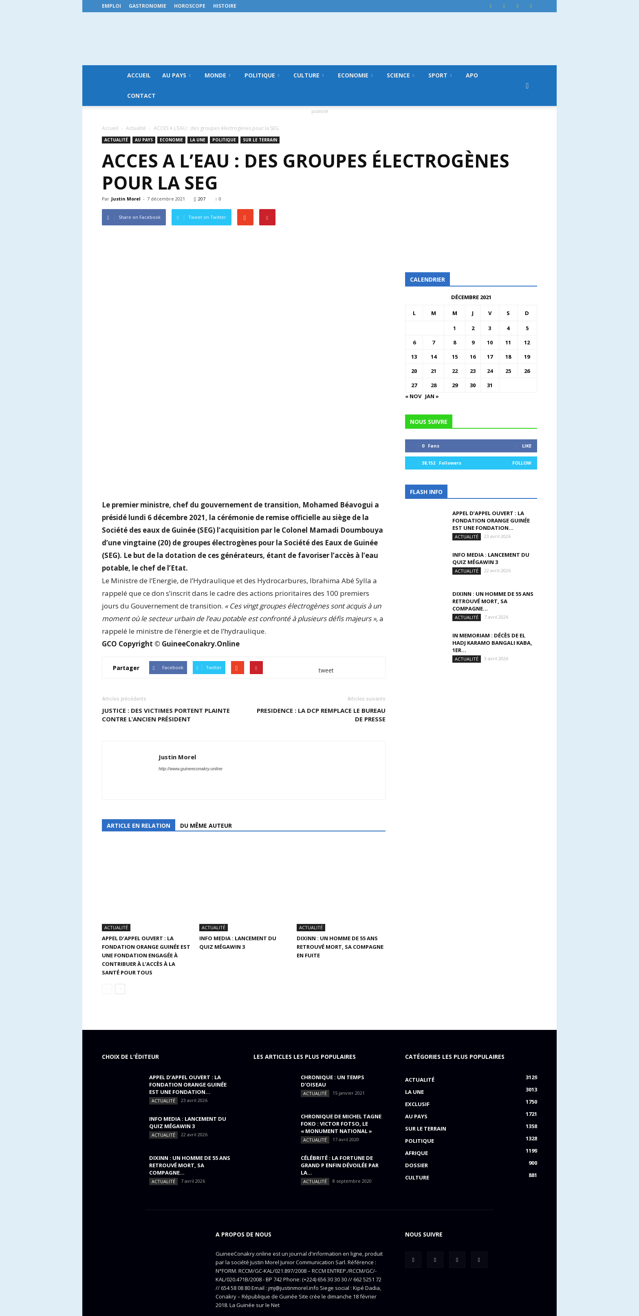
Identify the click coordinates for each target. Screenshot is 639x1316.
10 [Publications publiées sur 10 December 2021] (490, 342)
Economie (355, 75)
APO (472, 75)
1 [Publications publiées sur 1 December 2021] (454, 328)
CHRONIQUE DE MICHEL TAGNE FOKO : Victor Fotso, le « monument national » (341, 1096)
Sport (440, 75)
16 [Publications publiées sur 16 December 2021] (473, 356)
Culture (308, 75)
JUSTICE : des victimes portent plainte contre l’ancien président (166, 714)
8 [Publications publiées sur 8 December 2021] (454, 342)
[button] (527, 85)
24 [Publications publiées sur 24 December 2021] (490, 371)
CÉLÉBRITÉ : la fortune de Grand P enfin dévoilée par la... (340, 1137)
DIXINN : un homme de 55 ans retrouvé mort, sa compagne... (492, 601)
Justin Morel (126, 199)
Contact (141, 95)
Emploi (111, 5)
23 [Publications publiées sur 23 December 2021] (473, 371)
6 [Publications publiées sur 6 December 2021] (414, 342)
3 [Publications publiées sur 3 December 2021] (489, 328)
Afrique (416, 1125)
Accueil (139, 75)
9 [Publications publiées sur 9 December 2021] (473, 342)
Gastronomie (147, 5)
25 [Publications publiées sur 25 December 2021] (508, 371)
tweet (326, 670)
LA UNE (197, 140)
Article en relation (138, 825)
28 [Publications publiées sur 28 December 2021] (433, 385)
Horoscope (189, 5)
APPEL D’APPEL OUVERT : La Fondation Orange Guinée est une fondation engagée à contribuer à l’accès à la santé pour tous (146, 927)
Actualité (116, 140)
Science (400, 75)
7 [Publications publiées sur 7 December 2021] (433, 342)
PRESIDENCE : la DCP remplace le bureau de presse (321, 714)
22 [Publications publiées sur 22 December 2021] (455, 371)
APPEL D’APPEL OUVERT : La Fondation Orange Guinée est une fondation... (491, 520)
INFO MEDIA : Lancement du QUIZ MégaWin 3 (490, 558)
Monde (217, 75)
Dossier (416, 1137)
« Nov (413, 396)
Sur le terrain (260, 140)
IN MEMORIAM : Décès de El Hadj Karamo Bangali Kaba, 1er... (492, 643)
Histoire (224, 5)
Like (526, 446)
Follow (521, 463)
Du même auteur (206, 825)
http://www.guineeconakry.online (191, 768)
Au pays (176, 75)
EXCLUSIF (417, 1076)
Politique (262, 75)
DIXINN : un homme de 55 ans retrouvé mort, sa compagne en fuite (340, 919)
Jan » (432, 396)
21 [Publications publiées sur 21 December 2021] (433, 371)
